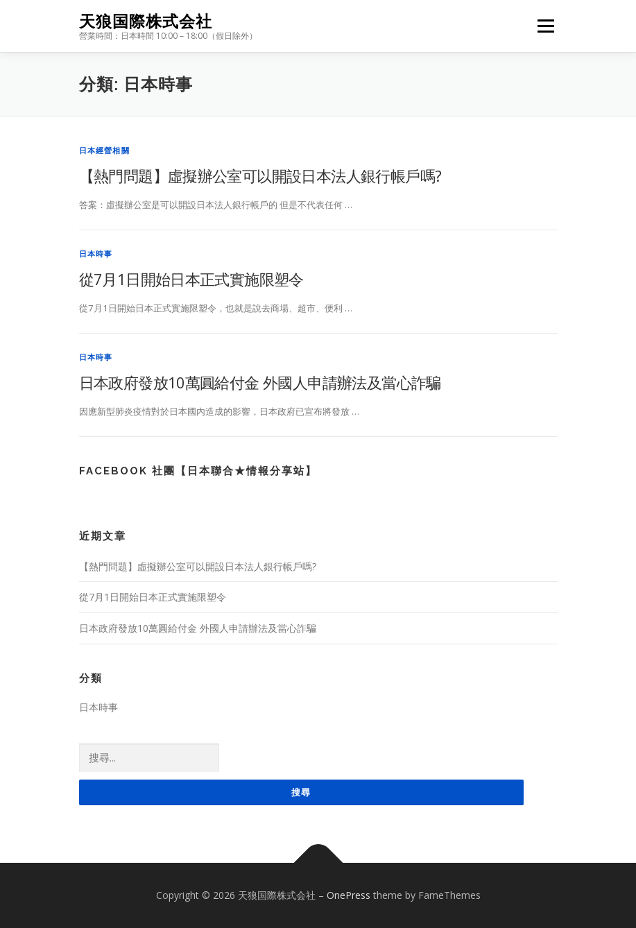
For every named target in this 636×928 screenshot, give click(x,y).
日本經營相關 (104, 150)
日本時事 (96, 253)
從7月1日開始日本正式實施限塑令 (191, 278)
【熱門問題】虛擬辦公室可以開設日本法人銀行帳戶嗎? (260, 175)
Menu (545, 25)
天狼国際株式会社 (145, 21)
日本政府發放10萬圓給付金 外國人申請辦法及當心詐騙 (260, 382)
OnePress (348, 895)
